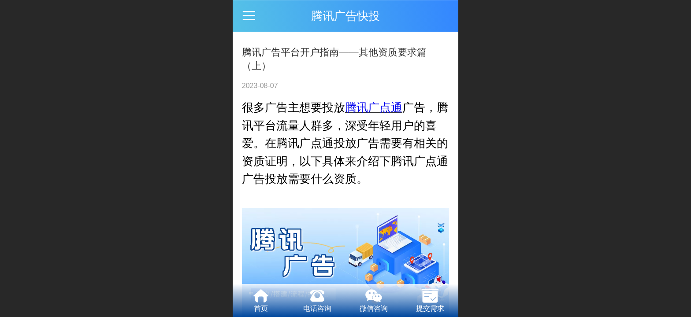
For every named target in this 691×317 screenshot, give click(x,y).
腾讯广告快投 (345, 16)
